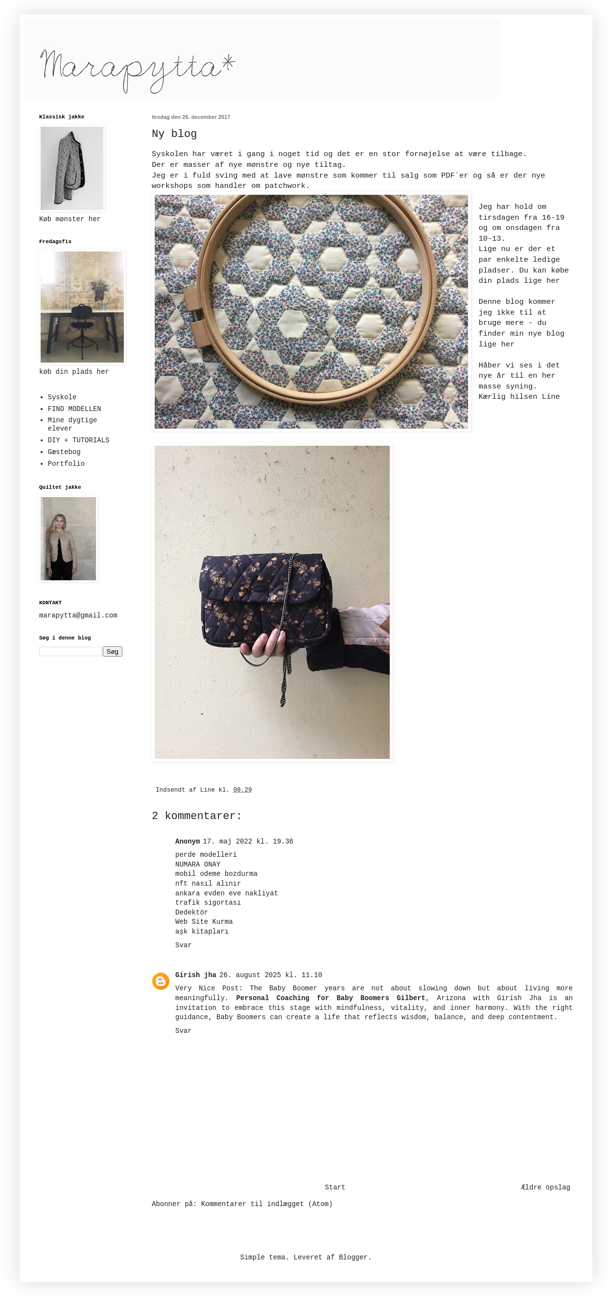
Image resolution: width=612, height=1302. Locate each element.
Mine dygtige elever (72, 424)
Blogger (353, 1257)
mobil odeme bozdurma (216, 874)
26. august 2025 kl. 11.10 (270, 975)
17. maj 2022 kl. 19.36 (248, 841)
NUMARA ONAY (197, 864)
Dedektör (191, 912)
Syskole (62, 397)
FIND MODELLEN (74, 409)
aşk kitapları (202, 932)
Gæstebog (64, 452)
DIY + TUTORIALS (79, 440)
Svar (183, 945)
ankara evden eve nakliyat (226, 893)
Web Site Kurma (204, 922)
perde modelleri (206, 855)
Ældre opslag (545, 1187)
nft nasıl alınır (208, 884)
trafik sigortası (208, 903)
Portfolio (66, 464)
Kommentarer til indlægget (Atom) (267, 1204)
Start (335, 1187)
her (553, 280)
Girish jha (195, 975)
